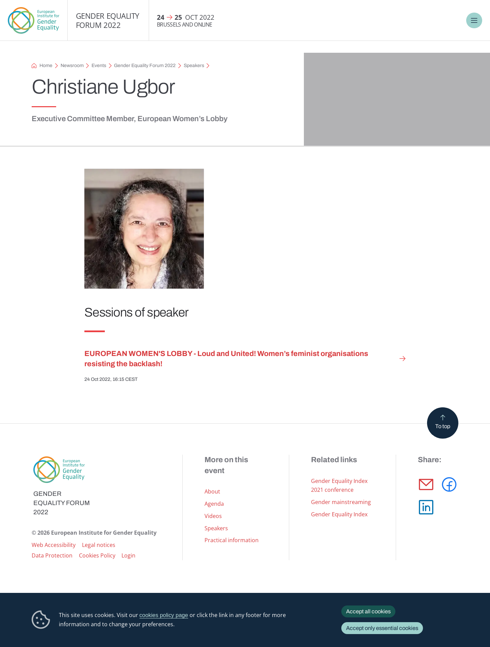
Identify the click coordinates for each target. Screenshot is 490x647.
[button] (426, 484)
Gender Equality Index (339, 514)
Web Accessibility (54, 545)
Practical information (232, 540)
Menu (474, 21)
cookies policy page (164, 615)
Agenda (214, 503)
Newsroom (72, 65)
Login (128, 555)
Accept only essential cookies (382, 628)
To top (442, 426)
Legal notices (98, 545)
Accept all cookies (368, 611)
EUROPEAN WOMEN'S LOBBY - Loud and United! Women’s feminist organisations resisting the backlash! (226, 359)
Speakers (194, 65)
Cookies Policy (97, 555)
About (212, 491)
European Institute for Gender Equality (33, 20)
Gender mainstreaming (341, 502)
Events (99, 65)
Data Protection (52, 555)
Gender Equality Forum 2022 (107, 20)
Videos (213, 516)
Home (45, 65)
